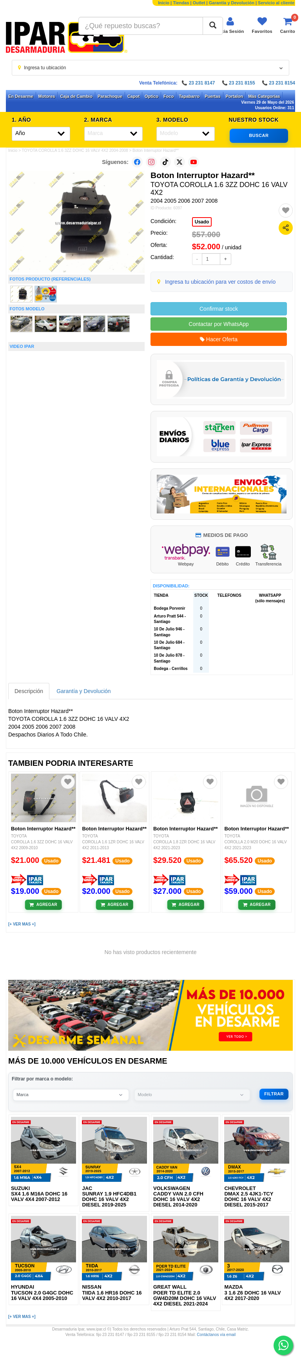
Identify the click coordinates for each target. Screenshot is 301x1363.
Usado (202, 222)
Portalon (234, 96)
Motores (46, 96)
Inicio (163, 2)
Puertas (212, 96)
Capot (133, 96)
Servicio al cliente (276, 2)
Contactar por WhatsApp (218, 324)
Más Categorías (264, 96)
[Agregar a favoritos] (286, 210)
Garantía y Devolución (231, 2)
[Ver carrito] (287, 25)
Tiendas (181, 2)
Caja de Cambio (76, 96)
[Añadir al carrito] (43, 905)
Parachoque (110, 96)
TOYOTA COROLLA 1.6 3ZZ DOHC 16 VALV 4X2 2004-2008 (75, 150)
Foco (168, 96)
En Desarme (20, 96)
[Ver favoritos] (262, 25)
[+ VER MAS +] (21, 924)
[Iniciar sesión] (230, 25)
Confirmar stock (218, 309)
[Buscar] (213, 26)
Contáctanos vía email (216, 1334)
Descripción (29, 691)
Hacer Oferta (219, 339)
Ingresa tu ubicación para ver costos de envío (220, 282)
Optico (151, 96)
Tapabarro (189, 96)
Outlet (199, 2)
